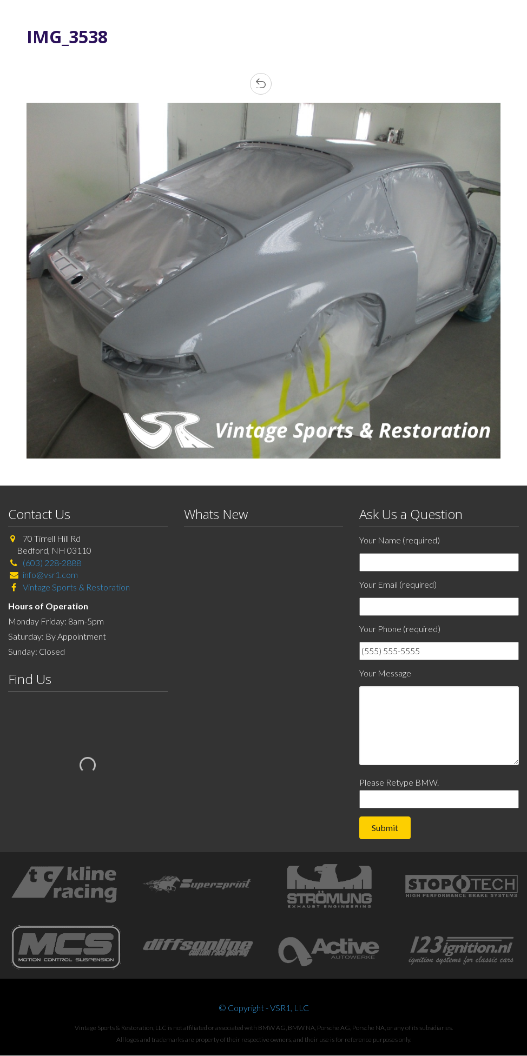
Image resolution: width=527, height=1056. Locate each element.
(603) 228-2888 (52, 562)
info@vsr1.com (50, 574)
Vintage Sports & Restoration (75, 587)
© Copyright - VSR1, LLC (264, 1007)
